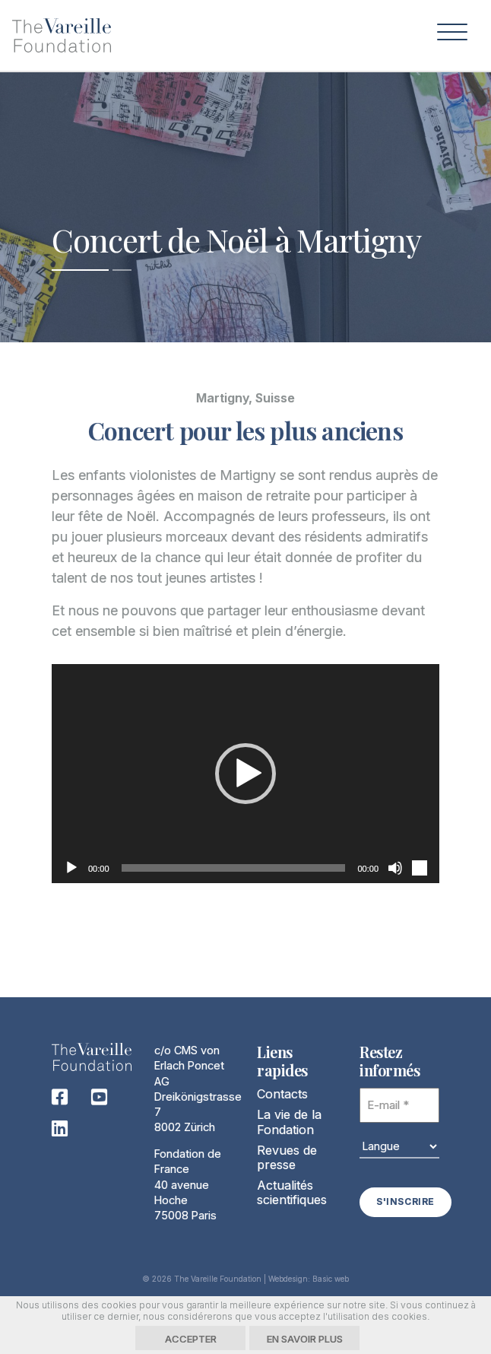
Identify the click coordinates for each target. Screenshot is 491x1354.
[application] (245, 774)
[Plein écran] (419, 868)
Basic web (330, 1277)
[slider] (234, 868)
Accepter (191, 1339)
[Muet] (395, 868)
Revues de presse (287, 1157)
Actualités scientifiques (292, 1192)
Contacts (282, 1093)
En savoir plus (305, 1339)
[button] (245, 773)
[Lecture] (71, 868)
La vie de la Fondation (289, 1121)
